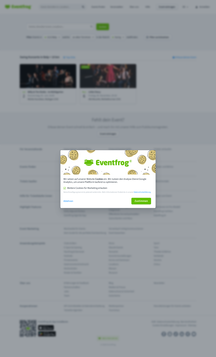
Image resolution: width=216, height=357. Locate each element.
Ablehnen (68, 201)
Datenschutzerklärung (142, 192)
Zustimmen (141, 201)
